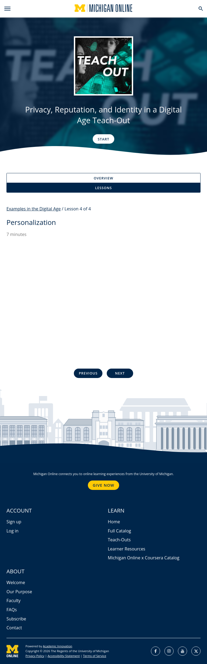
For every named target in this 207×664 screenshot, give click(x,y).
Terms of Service (94, 656)
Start (103, 139)
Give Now (103, 485)
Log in (12, 531)
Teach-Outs (119, 540)
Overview (103, 178)
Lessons (103, 187)
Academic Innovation (57, 646)
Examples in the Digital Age (33, 209)
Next (120, 373)
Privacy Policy (35, 656)
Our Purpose (19, 592)
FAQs (11, 610)
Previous (88, 373)
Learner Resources (126, 549)
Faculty (13, 600)
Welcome (15, 582)
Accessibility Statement (63, 656)
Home (114, 522)
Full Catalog (119, 531)
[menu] (7, 8)
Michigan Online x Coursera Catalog (143, 558)
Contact (14, 628)
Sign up (13, 522)
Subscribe (16, 619)
